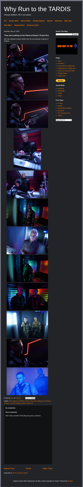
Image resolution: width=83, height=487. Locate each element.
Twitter (60, 96)
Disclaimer (61, 63)
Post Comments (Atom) (20, 473)
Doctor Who (13, 21)
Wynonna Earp (33, 25)
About (59, 61)
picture (24, 403)
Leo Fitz (13, 403)
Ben (12, 398)
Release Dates (62, 73)
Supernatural (19, 25)
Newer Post (9, 468)
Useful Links (61, 76)
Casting (60, 103)
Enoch (27, 401)
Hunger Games (39, 21)
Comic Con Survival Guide (66, 71)
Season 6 (30, 403)
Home (28, 468)
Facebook (61, 88)
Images (60, 106)
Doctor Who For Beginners (66, 66)
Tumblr (60, 93)
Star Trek (67, 21)
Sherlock (58, 21)
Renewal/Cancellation (65, 108)
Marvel (49, 21)
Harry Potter (25, 21)
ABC (10, 401)
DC (5, 21)
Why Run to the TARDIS (37, 8)
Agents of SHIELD (18, 401)
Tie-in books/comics (64, 113)
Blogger (70, 481)
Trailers (60, 115)
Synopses (61, 110)
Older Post (47, 468)
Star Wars (8, 25)
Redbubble (61, 91)
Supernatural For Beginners (66, 68)
